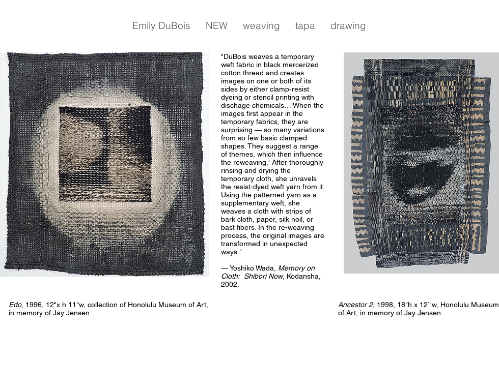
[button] (161, 25)
